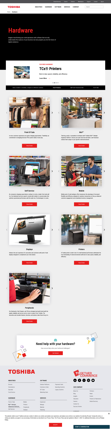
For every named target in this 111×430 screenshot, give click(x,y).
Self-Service (11, 409)
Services (43, 398)
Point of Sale (11, 402)
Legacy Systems (59, 389)
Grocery (10, 384)
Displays (25, 409)
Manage (42, 404)
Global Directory (57, 1)
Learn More (43, 78)
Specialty (10, 389)
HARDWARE (48, 7)
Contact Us (76, 404)
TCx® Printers (57, 87)
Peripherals (26, 407)
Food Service (11, 392)
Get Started (55, 353)
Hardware (11, 398)
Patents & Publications (95, 399)
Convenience (11, 387)
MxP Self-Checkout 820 (76, 87)
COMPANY (76, 7)
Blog (74, 393)
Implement (42, 402)
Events (91, 396)
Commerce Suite (44, 387)
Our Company (77, 387)
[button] (53, 82)
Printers (25, 404)
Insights (75, 396)
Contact (95, 1)
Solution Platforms (44, 384)
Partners (73, 1)
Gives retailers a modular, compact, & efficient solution (28, 87)
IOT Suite (42, 389)
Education (75, 399)
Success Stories (77, 406)
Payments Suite (59, 384)
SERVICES (67, 7)
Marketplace (81, 1)
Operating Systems (60, 387)
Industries (12, 380)
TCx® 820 (96, 87)
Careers (66, 1)
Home (8, 12)
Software (43, 380)
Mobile (25, 402)
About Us (75, 391)
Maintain (42, 407)
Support (89, 1)
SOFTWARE (58, 7)
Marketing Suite (44, 392)
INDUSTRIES (38, 7)
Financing (42, 409)
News (91, 393)
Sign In (102, 1)
